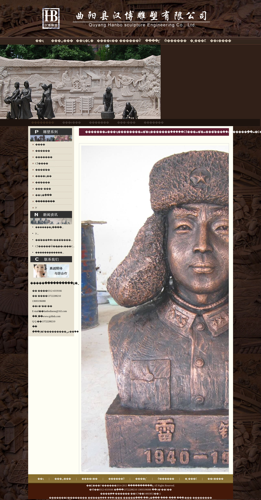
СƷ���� (41, 163)
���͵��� (184, 497)
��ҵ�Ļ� (84, 40)
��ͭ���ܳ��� (97, 497)
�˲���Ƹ (198, 40)
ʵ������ (122, 493)
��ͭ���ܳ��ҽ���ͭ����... (54, 240)
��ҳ (39, 40)
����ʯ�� (43, 176)
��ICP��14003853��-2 (145, 493)
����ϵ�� (107, 40)
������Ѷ (130, 40)
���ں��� (62, 40)
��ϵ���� (220, 40)
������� (43, 157)
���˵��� (43, 188)
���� (40, 144)
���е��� (114, 497)
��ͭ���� (42, 182)
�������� (202, 497)
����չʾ (152, 40)
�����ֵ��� (45, 201)
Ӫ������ (175, 40)
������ (42, 150)
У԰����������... (37, 233)
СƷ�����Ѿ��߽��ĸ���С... (55, 246)
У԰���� (36, 207)
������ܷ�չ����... (49, 227)
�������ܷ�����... (49, 252)
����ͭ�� (42, 169)
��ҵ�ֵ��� (43, 195)
